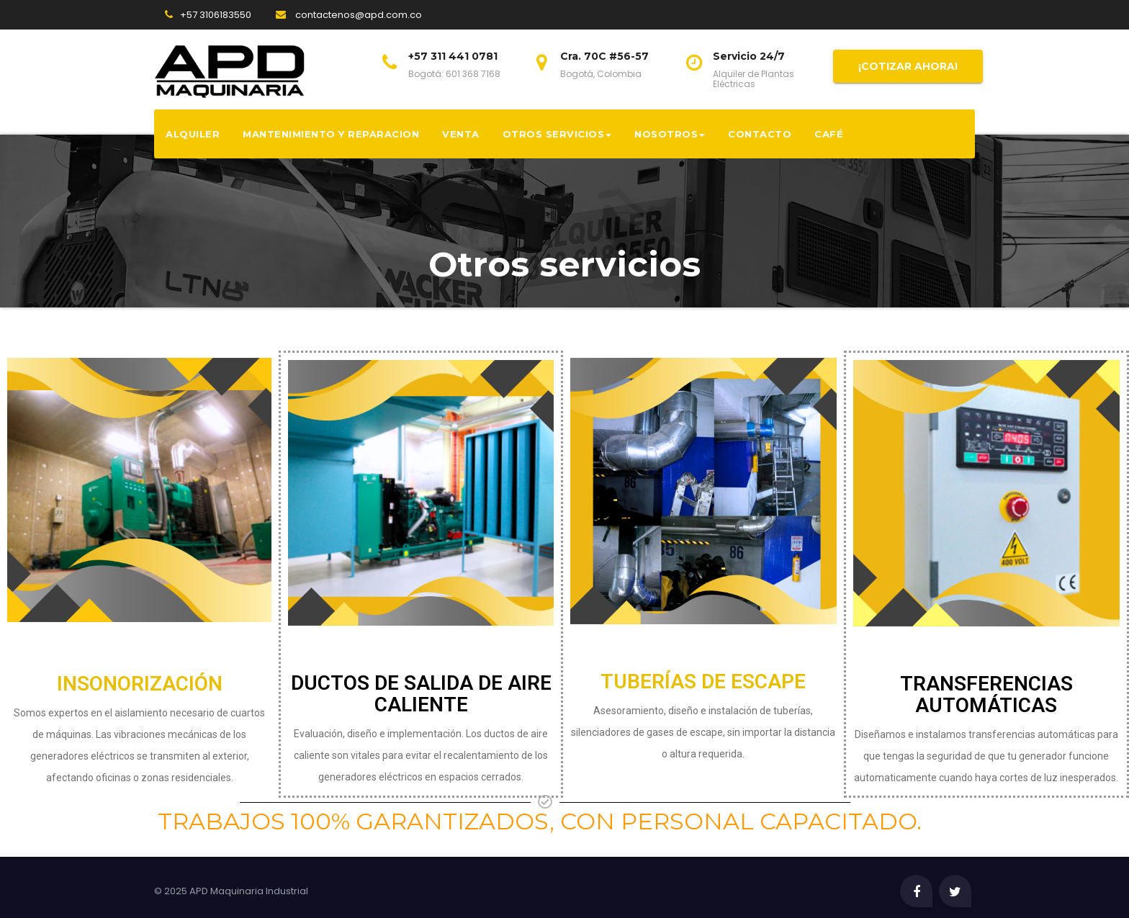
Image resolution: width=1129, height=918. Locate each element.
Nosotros (669, 134)
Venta (461, 134)
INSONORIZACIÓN (139, 684)
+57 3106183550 (215, 15)
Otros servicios (557, 134)
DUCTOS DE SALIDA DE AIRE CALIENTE (421, 693)
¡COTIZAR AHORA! (908, 66)
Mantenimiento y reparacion (331, 134)
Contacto (759, 134)
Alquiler (193, 134)
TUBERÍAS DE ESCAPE (703, 681)
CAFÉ (828, 134)
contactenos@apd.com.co (349, 15)
